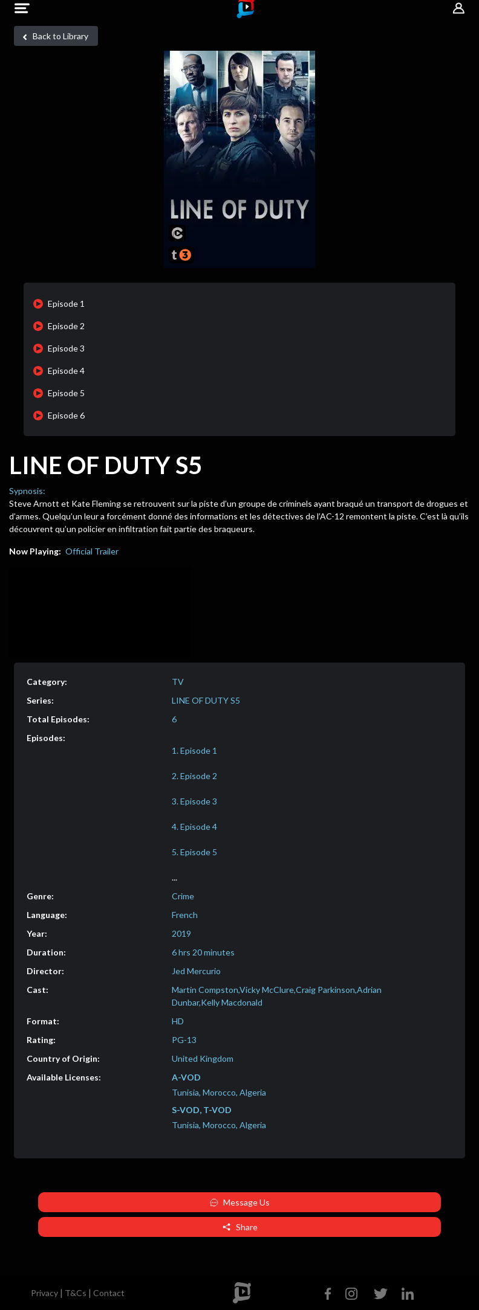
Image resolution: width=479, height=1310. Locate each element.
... (174, 877)
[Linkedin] (405, 1292)
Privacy (44, 1293)
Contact (109, 1293)
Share (240, 1227)
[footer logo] (242, 1292)
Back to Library (53, 36)
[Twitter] (381, 1292)
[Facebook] (330, 1292)
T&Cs (75, 1293)
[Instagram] (351, 1292)
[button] (22, 8)
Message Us (240, 1202)
